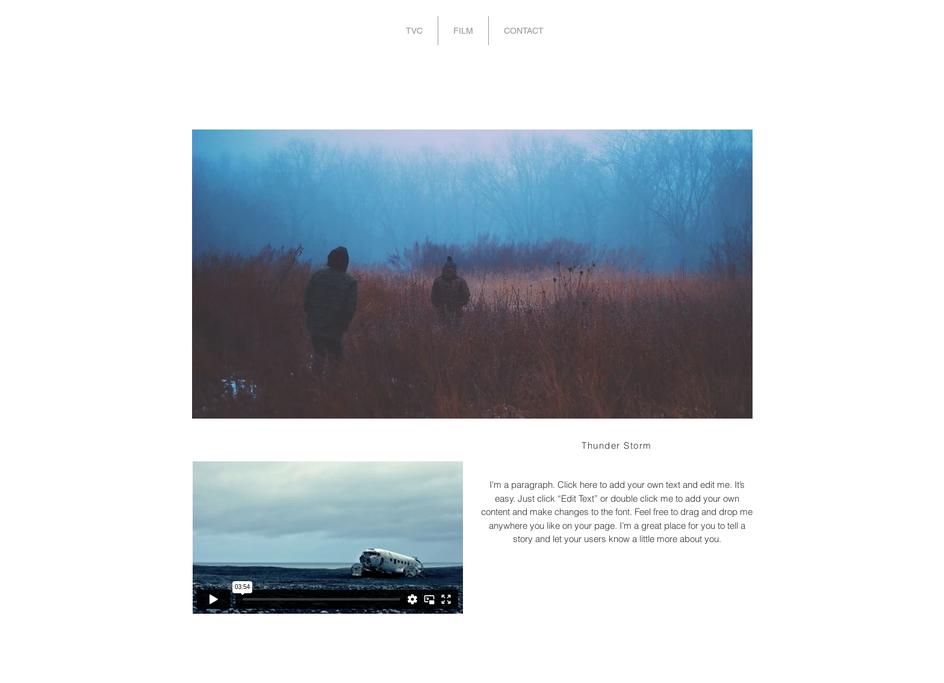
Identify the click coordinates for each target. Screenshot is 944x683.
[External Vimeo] (327, 537)
